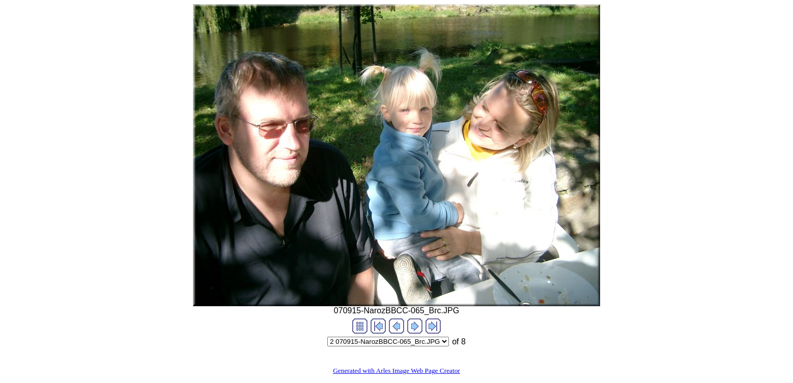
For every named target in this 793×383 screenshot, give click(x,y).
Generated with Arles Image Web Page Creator (396, 370)
